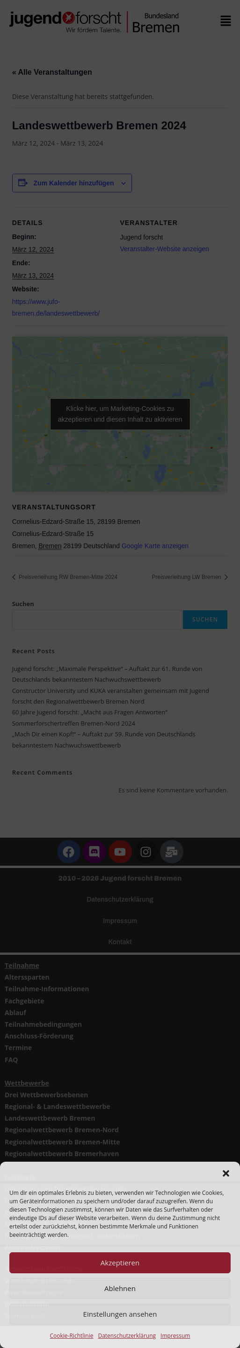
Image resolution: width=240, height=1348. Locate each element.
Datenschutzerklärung (127, 1336)
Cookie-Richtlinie (72, 1336)
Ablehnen (120, 1288)
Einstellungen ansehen (120, 1314)
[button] (226, 1173)
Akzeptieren (120, 1262)
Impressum (175, 1336)
